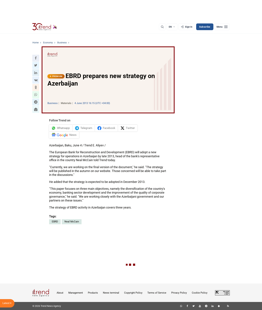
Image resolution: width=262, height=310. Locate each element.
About (60, 292)
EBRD (55, 221)
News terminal (111, 292)
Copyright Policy (133, 292)
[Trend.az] (44, 26)
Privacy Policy (179, 292)
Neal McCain (71, 221)
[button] (35, 58)
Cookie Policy (199, 292)
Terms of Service (156, 292)
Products (93, 292)
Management (75, 292)
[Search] (162, 26)
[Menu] (222, 26)
